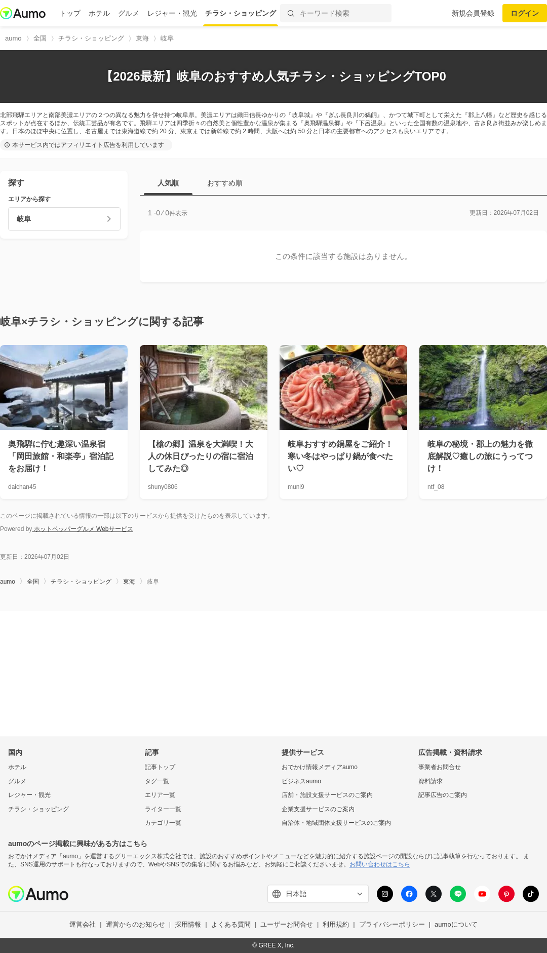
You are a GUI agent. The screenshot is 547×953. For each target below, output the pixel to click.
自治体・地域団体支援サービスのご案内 (336, 823)
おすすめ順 (225, 183)
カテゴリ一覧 (163, 823)
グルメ (128, 13)
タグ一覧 (157, 781)
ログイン (525, 13)
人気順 (168, 183)
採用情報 (188, 925)
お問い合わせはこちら (379, 864)
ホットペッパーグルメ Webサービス (82, 528)
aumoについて (456, 925)
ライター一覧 (163, 809)
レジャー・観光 (172, 13)
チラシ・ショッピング (240, 13)
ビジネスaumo (301, 781)
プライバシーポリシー (392, 925)
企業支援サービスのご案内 (318, 809)
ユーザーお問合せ (286, 925)
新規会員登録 (473, 13)
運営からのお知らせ (135, 925)
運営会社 (82, 925)
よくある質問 (231, 925)
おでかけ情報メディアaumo (320, 767)
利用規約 (336, 925)
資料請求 (430, 781)
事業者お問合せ (439, 767)
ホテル (99, 13)
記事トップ (160, 767)
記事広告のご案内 (442, 795)
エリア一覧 (160, 795)
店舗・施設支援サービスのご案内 (327, 795)
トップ (70, 13)
